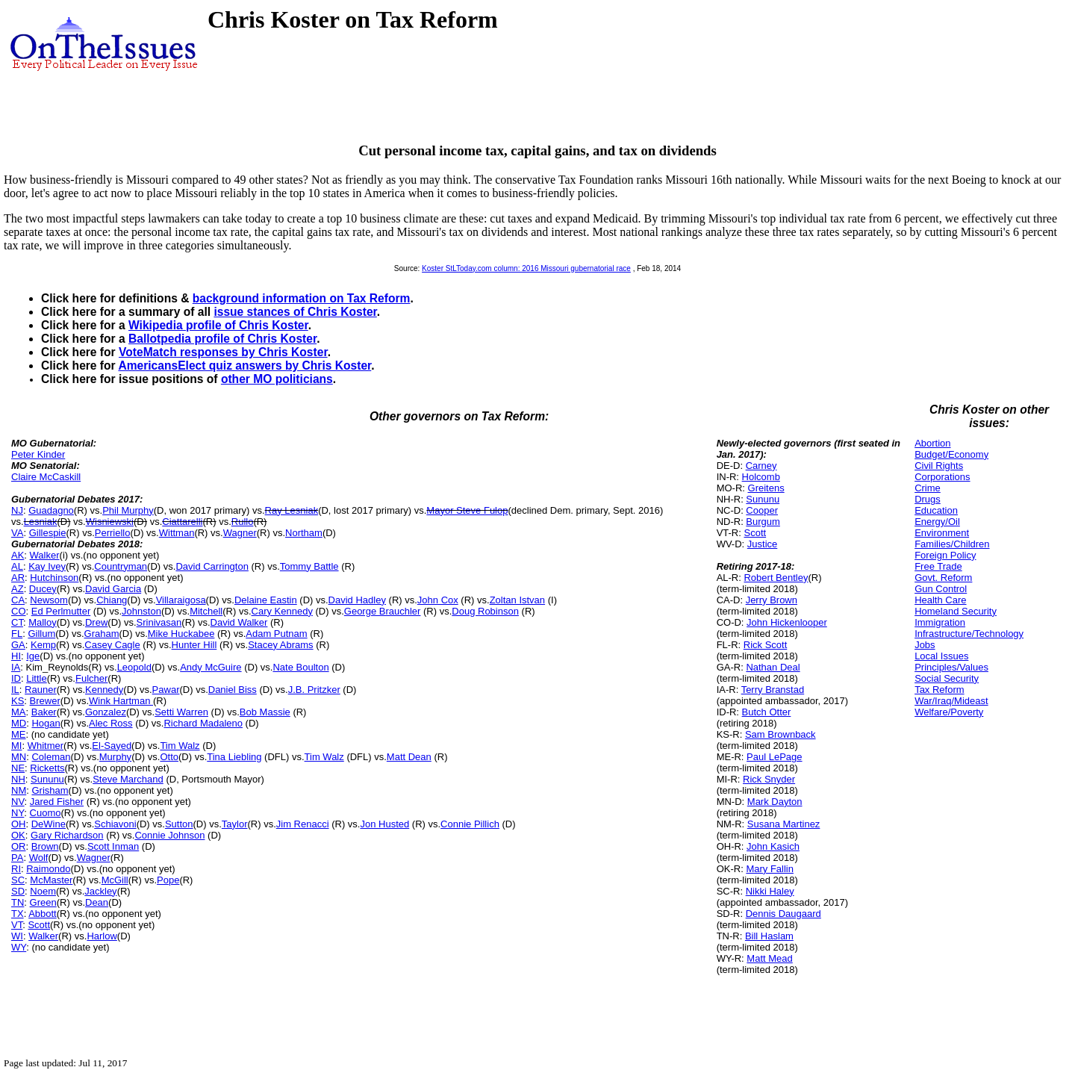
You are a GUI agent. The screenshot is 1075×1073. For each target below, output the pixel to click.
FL (16, 633)
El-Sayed (111, 745)
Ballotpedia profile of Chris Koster (222, 338)
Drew (96, 622)
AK (17, 555)
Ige (33, 656)
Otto (169, 756)
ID (16, 678)
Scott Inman (113, 846)
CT (17, 622)
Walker (45, 555)
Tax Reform (939, 689)
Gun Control (940, 588)
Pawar (166, 689)
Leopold (134, 667)
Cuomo (45, 812)
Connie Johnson (169, 835)
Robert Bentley (776, 577)
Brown (45, 846)
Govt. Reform (943, 577)
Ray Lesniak (292, 510)
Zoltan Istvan (517, 600)
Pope (168, 880)
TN (17, 902)
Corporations (942, 476)
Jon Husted (384, 824)
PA (17, 857)
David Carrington (212, 566)
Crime (927, 488)
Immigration (939, 622)
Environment (941, 532)
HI (16, 656)
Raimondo (48, 868)
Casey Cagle (112, 644)
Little (36, 678)
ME (18, 734)
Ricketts (47, 768)
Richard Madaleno (203, 723)
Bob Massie (265, 712)
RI (16, 868)
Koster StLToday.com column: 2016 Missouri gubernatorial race (526, 268)
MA (18, 712)
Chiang (111, 600)
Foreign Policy (945, 555)
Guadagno (51, 510)
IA (15, 667)
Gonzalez (105, 712)
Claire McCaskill (46, 476)
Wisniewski (110, 521)
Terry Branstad (773, 689)
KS (17, 700)
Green (43, 902)
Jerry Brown (771, 600)
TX (17, 913)
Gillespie (47, 532)
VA (17, 532)
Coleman (50, 756)
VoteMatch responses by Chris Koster (223, 352)
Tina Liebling (234, 756)
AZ (17, 588)
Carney (761, 465)
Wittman (177, 532)
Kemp (43, 644)
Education (936, 510)
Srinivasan (159, 622)
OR (18, 846)
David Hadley (357, 600)
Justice (762, 544)
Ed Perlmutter (60, 611)
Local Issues (941, 656)
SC (18, 880)
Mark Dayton (775, 801)
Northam (303, 532)
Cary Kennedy (282, 611)
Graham (101, 633)
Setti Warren (181, 712)
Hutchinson (54, 577)
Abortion (932, 443)
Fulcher (91, 678)
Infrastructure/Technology (968, 633)
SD (18, 891)
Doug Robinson (485, 611)
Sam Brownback (780, 734)
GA (18, 644)
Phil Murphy (128, 510)
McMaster (51, 880)
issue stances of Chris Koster (295, 311)
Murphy (115, 756)
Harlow (101, 936)
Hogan (45, 723)
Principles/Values (951, 667)
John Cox (437, 600)
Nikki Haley (770, 891)
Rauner (41, 689)
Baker (44, 712)
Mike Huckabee (181, 633)
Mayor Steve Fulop (467, 510)
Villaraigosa (181, 600)
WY (18, 947)
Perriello (113, 532)
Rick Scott (766, 644)
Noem (43, 891)
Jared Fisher (57, 801)
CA (18, 600)
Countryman (120, 566)
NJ (17, 510)
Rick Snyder (769, 779)
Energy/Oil (937, 521)
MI (16, 745)
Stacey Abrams (280, 644)
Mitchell (206, 611)
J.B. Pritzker (314, 689)
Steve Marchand (128, 779)
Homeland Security (955, 611)
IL (15, 689)
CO (18, 611)
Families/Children (951, 544)
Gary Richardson (67, 835)
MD (18, 723)
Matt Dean (409, 756)
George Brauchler (382, 611)
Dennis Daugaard (783, 913)
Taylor (235, 824)
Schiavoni (115, 824)
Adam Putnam (276, 633)
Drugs (927, 499)
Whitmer (45, 745)
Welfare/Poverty (948, 712)
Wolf (39, 857)
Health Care (940, 600)
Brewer (45, 700)
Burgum (763, 521)
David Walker (239, 622)
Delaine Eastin (265, 600)
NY (17, 812)
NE (18, 768)
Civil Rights (938, 465)
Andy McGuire (210, 667)
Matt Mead (769, 958)
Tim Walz (179, 745)
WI (17, 936)
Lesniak (40, 521)
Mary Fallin (770, 868)
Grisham (49, 790)
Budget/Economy (951, 454)
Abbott (42, 913)
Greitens (766, 488)
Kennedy (104, 689)
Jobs (924, 644)
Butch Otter (766, 712)
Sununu (47, 779)
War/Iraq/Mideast (951, 700)
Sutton (179, 824)
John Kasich (773, 846)
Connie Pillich (469, 824)
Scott (39, 924)
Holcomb (761, 476)
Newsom (49, 600)
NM (18, 790)
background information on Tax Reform (302, 298)
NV (18, 801)
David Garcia (113, 588)
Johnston (141, 611)
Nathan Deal (773, 667)
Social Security (946, 678)
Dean (96, 902)
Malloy (42, 622)
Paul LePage (774, 756)
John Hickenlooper (787, 622)
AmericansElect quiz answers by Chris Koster (244, 365)
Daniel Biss (232, 689)
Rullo (242, 521)
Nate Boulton (300, 667)
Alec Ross (111, 723)
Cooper (762, 510)
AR (18, 577)
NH (18, 779)
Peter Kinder (38, 454)
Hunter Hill (194, 644)
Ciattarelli (182, 521)
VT (16, 924)
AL (17, 566)
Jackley (100, 891)
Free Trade (938, 566)
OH (18, 824)
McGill (115, 880)
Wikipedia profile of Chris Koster (218, 325)
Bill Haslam (769, 936)
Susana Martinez (783, 824)
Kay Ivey (47, 566)
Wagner (240, 532)
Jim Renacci (302, 824)
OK (18, 835)
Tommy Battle (309, 566)
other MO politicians (277, 379)
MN (18, 756)
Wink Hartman (121, 700)
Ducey (43, 588)
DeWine (48, 824)
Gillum (41, 633)
